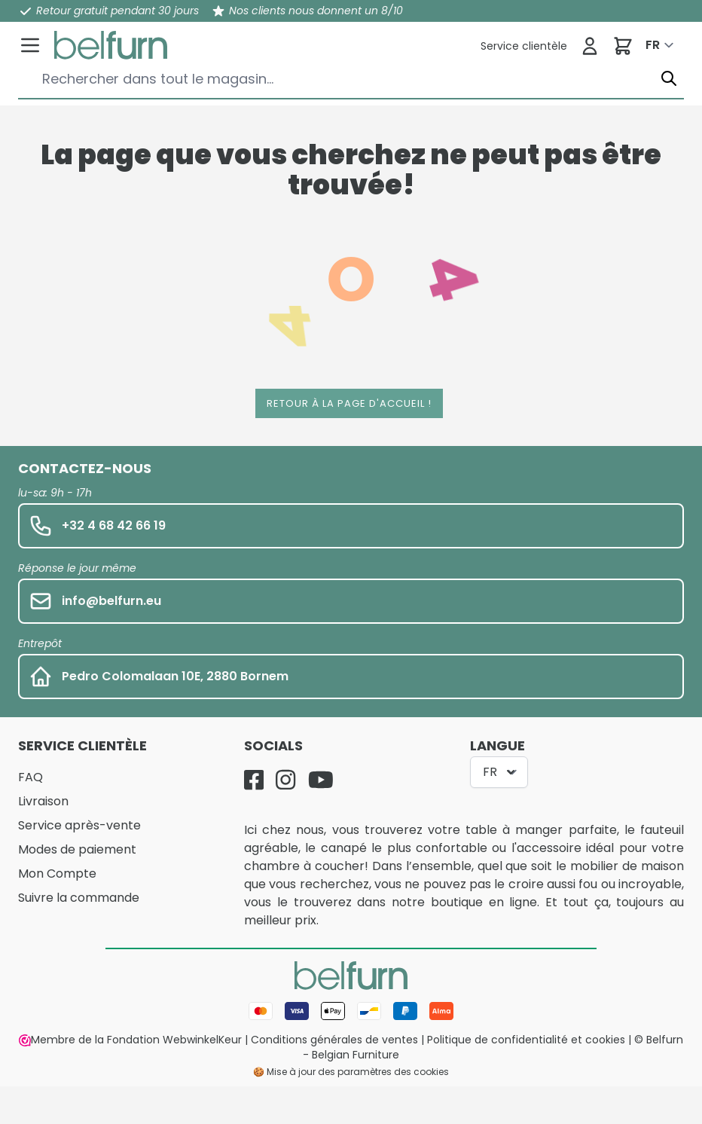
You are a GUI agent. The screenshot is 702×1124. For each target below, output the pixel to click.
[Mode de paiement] (351, 1011)
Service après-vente (79, 825)
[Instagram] (285, 779)
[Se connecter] (589, 46)
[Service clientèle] (524, 45)
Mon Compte (57, 873)
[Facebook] (254, 779)
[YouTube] (321, 779)
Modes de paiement (77, 849)
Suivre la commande (78, 897)
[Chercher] (669, 79)
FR (653, 44)
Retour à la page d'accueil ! (349, 403)
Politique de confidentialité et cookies (526, 1039)
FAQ (30, 777)
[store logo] (110, 45)
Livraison (43, 801)
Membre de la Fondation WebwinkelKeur (130, 1039)
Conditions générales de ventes (334, 1039)
